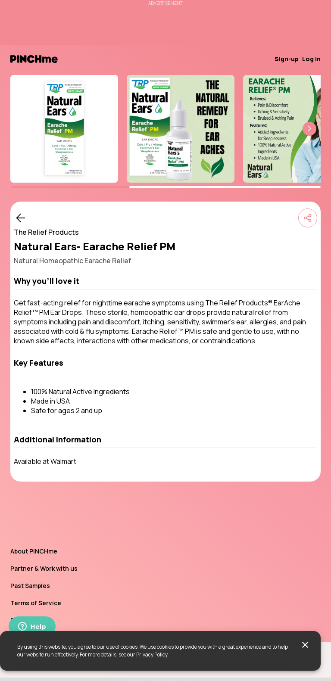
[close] (305, 645)
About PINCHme (33, 551)
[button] (309, 129)
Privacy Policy (152, 654)
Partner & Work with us (44, 568)
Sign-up (287, 59)
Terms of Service (35, 603)
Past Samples (30, 585)
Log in (311, 59)
